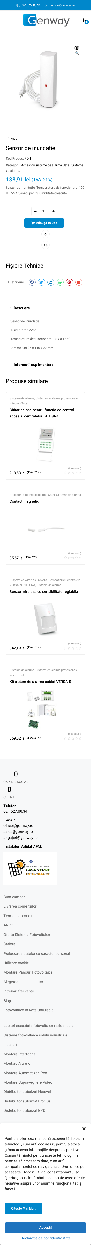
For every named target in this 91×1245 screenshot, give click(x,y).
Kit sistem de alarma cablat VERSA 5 (40, 682)
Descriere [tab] (22, 308)
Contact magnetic (24, 501)
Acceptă (45, 1227)
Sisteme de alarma (22, 398)
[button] (84, 1129)
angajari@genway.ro (21, 838)
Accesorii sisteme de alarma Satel (45, 165)
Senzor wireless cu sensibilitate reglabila (44, 592)
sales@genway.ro (18, 832)
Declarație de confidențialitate (46, 1238)
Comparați (45, 245)
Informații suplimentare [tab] (33, 365)
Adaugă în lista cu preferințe (45, 234)
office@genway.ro (18, 825)
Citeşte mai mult (23, 1208)
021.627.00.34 (15, 811)
